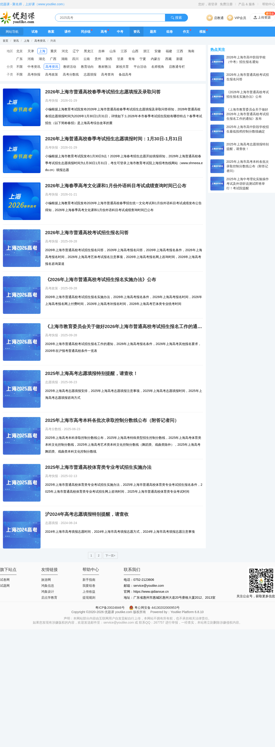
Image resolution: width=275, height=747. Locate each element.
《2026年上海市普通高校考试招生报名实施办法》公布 (100, 279)
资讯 (136, 31)
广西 (53, 59)
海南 (191, 51)
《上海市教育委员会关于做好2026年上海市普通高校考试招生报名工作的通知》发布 (130, 326)
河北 (65, 51)
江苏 (124, 51)
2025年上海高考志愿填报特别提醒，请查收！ (91, 373)
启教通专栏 (177, 66)
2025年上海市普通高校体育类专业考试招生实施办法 (98, 467)
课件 (67, 31)
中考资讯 (34, 66)
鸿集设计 (47, 591)
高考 (104, 31)
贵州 (98, 59)
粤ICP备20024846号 (110, 607)
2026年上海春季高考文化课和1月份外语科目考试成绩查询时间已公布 (115, 185)
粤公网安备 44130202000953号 (154, 607)
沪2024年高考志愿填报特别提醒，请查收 (87, 514)
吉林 (101, 51)
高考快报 (34, 74)
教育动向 (87, 66)
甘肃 (120, 59)
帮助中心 (268, 4)
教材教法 (104, 66)
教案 (51, 31)
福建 (169, 51)
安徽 (157, 51)
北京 (19, 51)
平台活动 (140, 66)
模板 (202, 31)
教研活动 (69, 66)
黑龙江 (89, 51)
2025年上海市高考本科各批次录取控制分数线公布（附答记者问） (112, 420)
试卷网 (5, 579)
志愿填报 (90, 74)
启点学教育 (49, 597)
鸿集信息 (47, 585)
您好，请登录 (207, 4)
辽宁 (76, 51)
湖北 (42, 59)
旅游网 (46, 579)
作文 (186, 31)
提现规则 (88, 597)
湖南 (64, 59)
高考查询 (107, 74)
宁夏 (143, 59)
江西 (180, 51)
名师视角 (157, 66)
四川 (75, 59)
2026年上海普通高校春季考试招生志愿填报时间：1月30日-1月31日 (113, 138)
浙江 (146, 51)
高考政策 (51, 74)
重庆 (53, 51)
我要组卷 (88, 585)
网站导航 (12, 31)
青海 (131, 59)
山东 (113, 51)
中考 (120, 31)
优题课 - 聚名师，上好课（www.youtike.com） (33, 4)
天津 (31, 51)
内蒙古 (155, 59)
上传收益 (88, 591)
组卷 (169, 31)
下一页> (110, 555)
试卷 (34, 31)
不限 (19, 66)
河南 (31, 59)
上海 (26, 40)
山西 (135, 51)
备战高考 (125, 74)
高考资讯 (39, 40)
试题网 (5, 585)
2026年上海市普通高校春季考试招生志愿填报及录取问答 (103, 91)
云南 (86, 59)
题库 (153, 31)
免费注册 (226, 4)
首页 (5, 40)
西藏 (168, 59)
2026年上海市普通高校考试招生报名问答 (87, 232)
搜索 (176, 17)
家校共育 (122, 66)
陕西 (109, 59)
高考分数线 (71, 74)
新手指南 (88, 579)
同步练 (86, 31)
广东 (19, 59)
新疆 (179, 59)
